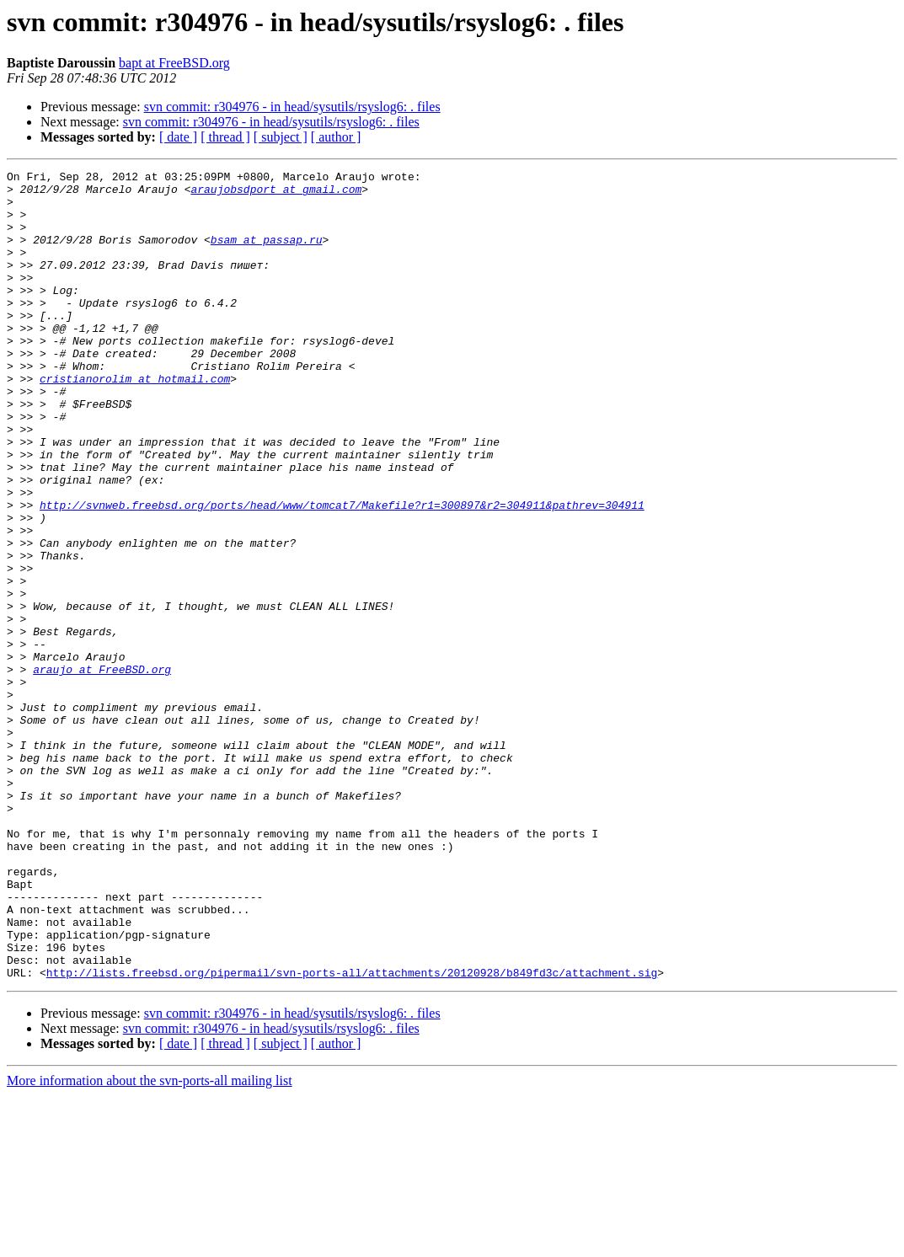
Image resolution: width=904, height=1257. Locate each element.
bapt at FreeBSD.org (174, 63)
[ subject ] (281, 137)
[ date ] (178, 137)
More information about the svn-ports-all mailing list (149, 1242)
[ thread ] (225, 137)
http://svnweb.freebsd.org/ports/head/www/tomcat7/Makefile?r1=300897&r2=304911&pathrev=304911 (342, 572)
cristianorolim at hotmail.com (135, 421)
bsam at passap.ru (267, 254)
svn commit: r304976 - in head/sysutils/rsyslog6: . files (292, 106)
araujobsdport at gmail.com (275, 193)
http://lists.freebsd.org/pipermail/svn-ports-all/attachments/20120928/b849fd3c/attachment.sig (351, 1134)
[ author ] (336, 137)
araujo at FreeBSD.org (102, 770)
